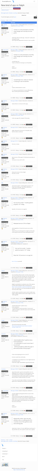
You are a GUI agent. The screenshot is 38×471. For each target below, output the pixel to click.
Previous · (3, 20)
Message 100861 (14, 49)
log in (15, 17)
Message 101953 (14, 169)
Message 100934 (14, 100)
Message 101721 (14, 141)
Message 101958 (14, 218)
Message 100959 (14, 114)
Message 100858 (14, 24)
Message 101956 (14, 182)
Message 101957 (14, 197)
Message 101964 (14, 301)
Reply (27, 46)
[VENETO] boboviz (4, 25)
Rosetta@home (6, 1)
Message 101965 (14, 320)
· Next (11, 20)
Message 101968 (14, 390)
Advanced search (5, 10)
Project (4, 448)
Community (5, 453)
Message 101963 (14, 270)
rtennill (2, 270)
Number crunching (13, 13)
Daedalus (3, 369)
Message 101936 (14, 154)
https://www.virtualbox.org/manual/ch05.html (22, 286)
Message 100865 (14, 74)
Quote (30, 46)
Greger (3, 320)
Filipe (2, 114)
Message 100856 (19, 25)
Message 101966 (14, 333)
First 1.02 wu (14, 261)
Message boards (5, 13)
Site (3, 456)
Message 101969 (14, 413)
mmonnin (3, 334)
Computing (5, 451)
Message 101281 (14, 127)
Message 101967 (14, 369)
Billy (2, 183)
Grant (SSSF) (5, 49)
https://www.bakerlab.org (19, 469)
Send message (5, 28)
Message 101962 (14, 241)
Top (3, 459)
